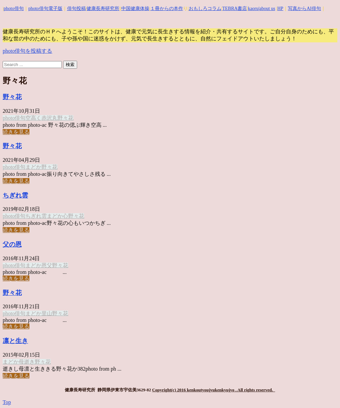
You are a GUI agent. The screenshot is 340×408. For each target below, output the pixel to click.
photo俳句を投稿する (27, 51)
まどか (33, 167)
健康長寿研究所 (103, 8)
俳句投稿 (76, 8)
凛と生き (15, 340)
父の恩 (12, 244)
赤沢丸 (49, 118)
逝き (29, 362)
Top (7, 402)
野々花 (12, 96)
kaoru (253, 8)
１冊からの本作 (166, 8)
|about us (267, 8)
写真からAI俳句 (304, 8)
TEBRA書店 (234, 8)
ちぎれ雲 (15, 195)
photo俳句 (14, 8)
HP (280, 8)
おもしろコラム (205, 8)
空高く (33, 118)
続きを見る (16, 132)
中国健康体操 (135, 8)
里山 (46, 313)
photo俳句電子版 (45, 8)
